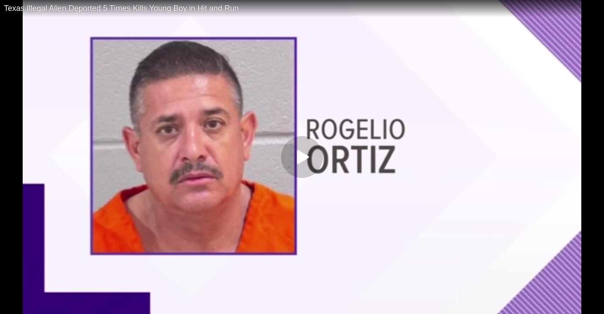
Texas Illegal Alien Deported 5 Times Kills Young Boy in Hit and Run (121, 8)
